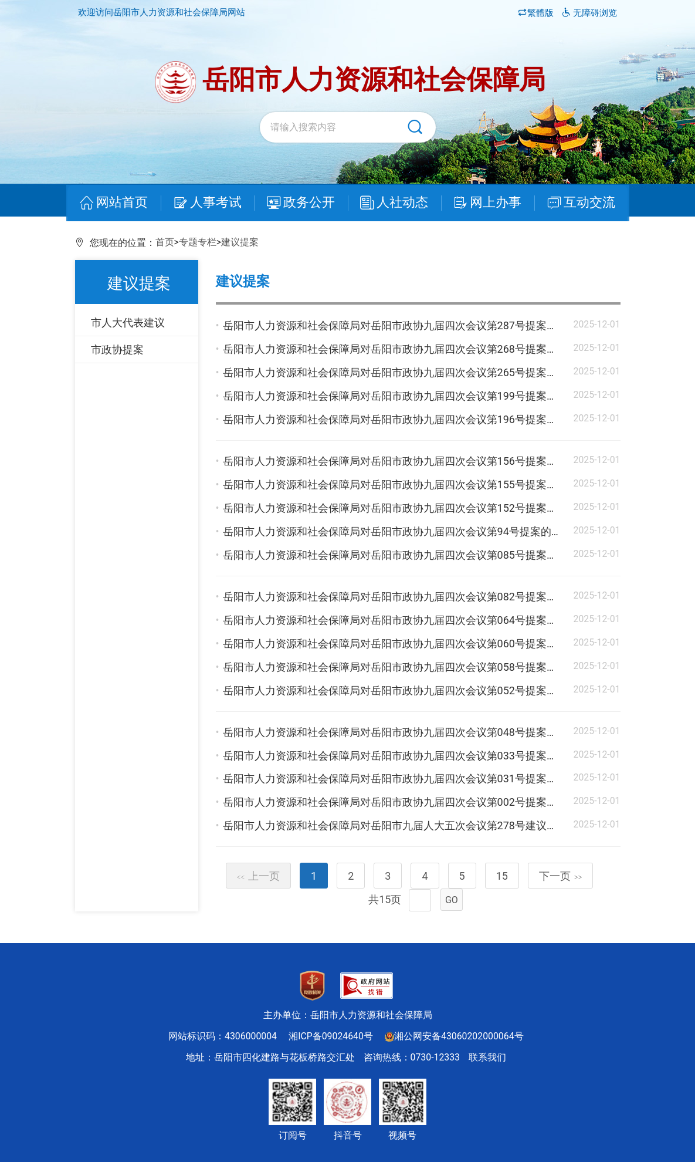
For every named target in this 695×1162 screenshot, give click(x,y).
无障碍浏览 (590, 13)
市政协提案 (117, 349)
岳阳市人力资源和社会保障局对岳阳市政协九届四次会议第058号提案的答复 (400, 667)
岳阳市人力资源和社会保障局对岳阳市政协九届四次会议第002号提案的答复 (400, 802)
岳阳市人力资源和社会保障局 (350, 82)
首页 (164, 242)
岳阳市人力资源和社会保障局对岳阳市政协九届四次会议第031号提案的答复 (400, 778)
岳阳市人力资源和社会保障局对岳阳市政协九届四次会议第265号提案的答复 (400, 372)
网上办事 (484, 203)
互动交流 (575, 203)
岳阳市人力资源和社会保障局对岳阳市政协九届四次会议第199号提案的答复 (400, 396)
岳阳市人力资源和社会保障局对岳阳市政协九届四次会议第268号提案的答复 (400, 349)
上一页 (258, 876)
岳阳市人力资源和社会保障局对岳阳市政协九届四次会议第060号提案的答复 (400, 643)
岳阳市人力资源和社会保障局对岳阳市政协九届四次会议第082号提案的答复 (400, 596)
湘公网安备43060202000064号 (454, 1036)
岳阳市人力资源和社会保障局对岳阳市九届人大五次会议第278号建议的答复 (400, 825)
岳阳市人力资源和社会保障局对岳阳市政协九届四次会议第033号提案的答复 (400, 755)
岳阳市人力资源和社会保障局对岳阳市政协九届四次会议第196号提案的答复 (400, 419)
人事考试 (211, 203)
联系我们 (487, 1057)
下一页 (560, 876)
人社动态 (393, 203)
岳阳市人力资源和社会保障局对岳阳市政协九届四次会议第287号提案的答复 (400, 325)
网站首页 (120, 203)
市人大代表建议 (128, 322)
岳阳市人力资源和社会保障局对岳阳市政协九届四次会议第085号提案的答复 (400, 555)
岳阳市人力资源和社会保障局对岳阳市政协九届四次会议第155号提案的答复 (400, 484)
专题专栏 (197, 242)
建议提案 (240, 242)
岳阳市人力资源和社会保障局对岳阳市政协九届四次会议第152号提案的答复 (400, 508)
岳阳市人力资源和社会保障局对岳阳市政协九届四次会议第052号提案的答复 (400, 690)
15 (502, 876)
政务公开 (302, 203)
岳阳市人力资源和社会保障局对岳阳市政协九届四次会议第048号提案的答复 (400, 732)
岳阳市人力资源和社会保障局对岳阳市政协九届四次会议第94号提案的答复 (397, 531)
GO (451, 900)
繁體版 (537, 13)
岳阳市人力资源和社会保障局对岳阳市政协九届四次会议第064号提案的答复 (400, 620)
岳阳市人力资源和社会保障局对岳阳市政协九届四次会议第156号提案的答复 (400, 461)
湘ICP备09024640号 (331, 1036)
